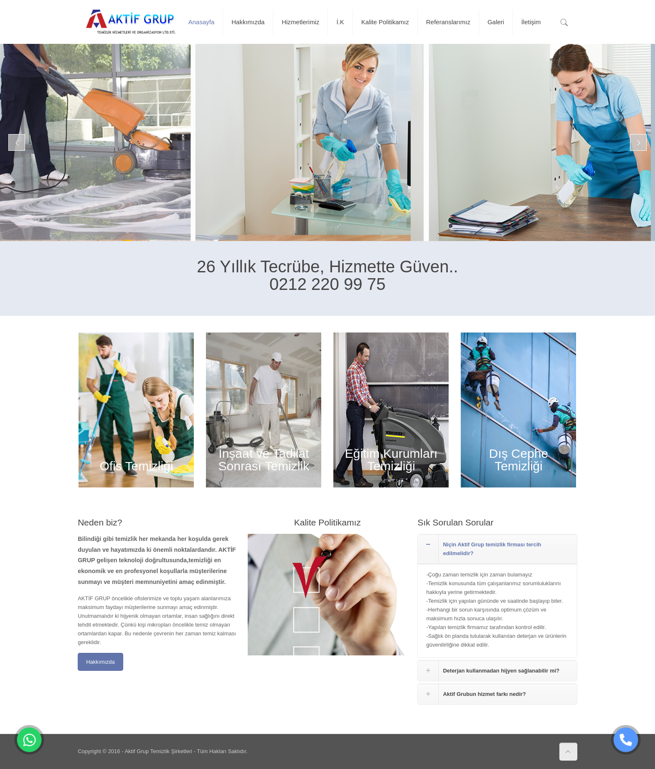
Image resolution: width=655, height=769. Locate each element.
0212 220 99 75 (327, 284)
